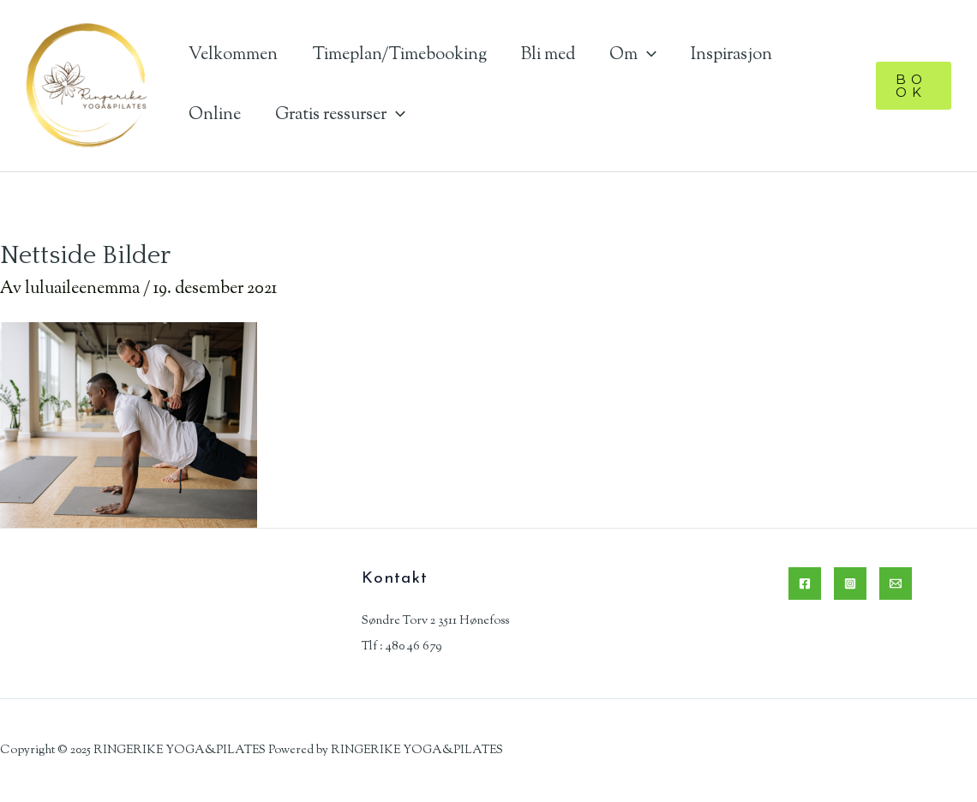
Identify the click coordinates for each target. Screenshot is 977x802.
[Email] (895, 583)
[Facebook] (804, 583)
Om (632, 55)
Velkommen (233, 55)
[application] (647, 55)
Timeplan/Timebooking (399, 55)
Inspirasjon (731, 55)
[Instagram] (850, 583)
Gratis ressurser (340, 115)
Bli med (548, 55)
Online (215, 115)
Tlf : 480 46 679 (401, 646)
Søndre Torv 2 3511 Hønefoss (435, 621)
